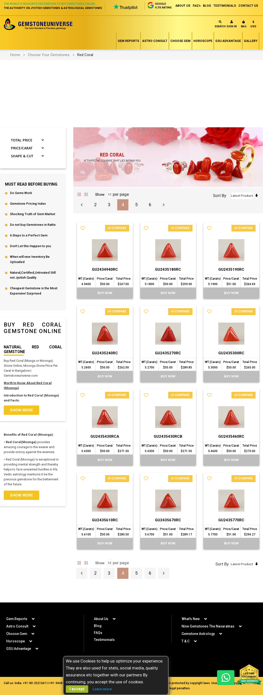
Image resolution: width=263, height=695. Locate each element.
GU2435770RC (231, 531)
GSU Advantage (228, 51)
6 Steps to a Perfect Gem (28, 246)
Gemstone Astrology (198, 634)
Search (220, 34)
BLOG (206, 5)
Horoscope (202, 51)
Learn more (102, 689)
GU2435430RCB (168, 447)
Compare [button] (117, 238)
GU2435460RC (231, 447)
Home (15, 65)
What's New (191, 619)
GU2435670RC (168, 531)
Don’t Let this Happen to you (30, 256)
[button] (253, 35)
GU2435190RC (231, 279)
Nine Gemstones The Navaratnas (208, 626)
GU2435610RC (104, 531)
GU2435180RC (168, 279)
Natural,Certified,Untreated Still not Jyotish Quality (33, 285)
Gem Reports (128, 51)
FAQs (98, 633)
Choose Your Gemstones (49, 65)
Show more (21, 420)
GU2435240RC (104, 363)
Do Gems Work (21, 203)
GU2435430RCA (105, 447)
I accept (77, 689)
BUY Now (105, 303)
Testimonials (104, 640)
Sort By (219, 205)
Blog (98, 626)
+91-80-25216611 (35, 683)
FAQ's (196, 5)
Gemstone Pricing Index (28, 214)
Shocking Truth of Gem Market (32, 224)
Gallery (251, 51)
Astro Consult (154, 51)
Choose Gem (180, 51)
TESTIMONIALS (224, 5)
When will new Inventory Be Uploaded (30, 269)
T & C (185, 641)
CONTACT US (248, 5)
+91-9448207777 (61, 683)
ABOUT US (181, 5)
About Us (101, 619)
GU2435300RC (231, 363)
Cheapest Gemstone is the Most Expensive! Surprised (33, 301)
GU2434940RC (104, 279)
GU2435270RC (168, 363)
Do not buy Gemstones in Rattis (33, 235)
